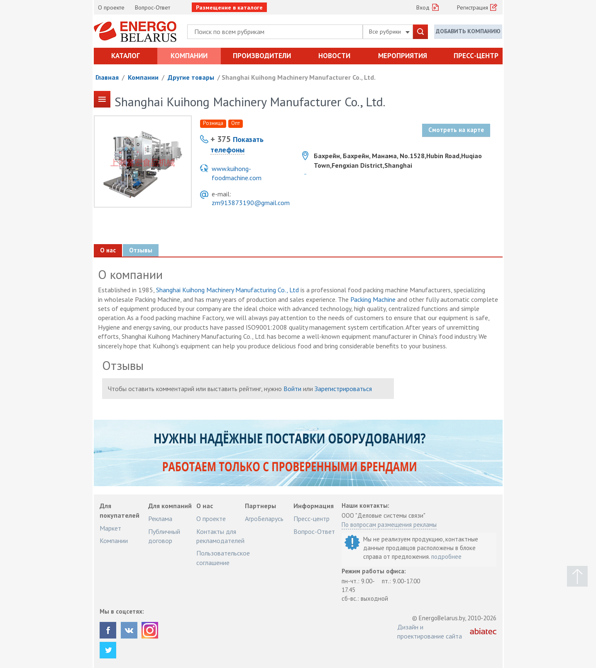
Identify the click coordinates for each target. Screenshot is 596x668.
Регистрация (472, 7)
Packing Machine (373, 299)
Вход (423, 7)
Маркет (110, 528)
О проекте (111, 7)
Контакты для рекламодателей (220, 536)
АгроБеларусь (264, 518)
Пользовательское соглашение (223, 557)
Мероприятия (402, 55)
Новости (334, 55)
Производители (262, 55)
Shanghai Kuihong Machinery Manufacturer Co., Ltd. (299, 77)
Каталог (125, 55)
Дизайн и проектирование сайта (429, 631)
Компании (189, 55)
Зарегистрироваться (343, 388)
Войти (292, 388)
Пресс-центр (476, 55)
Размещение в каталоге (229, 7)
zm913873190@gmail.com (251, 202)
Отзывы (140, 250)
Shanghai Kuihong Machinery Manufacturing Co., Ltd (227, 290)
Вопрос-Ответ (152, 7)
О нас (108, 250)
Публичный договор (164, 536)
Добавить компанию (468, 31)
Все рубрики (389, 31)
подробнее (446, 556)
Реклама (160, 518)
